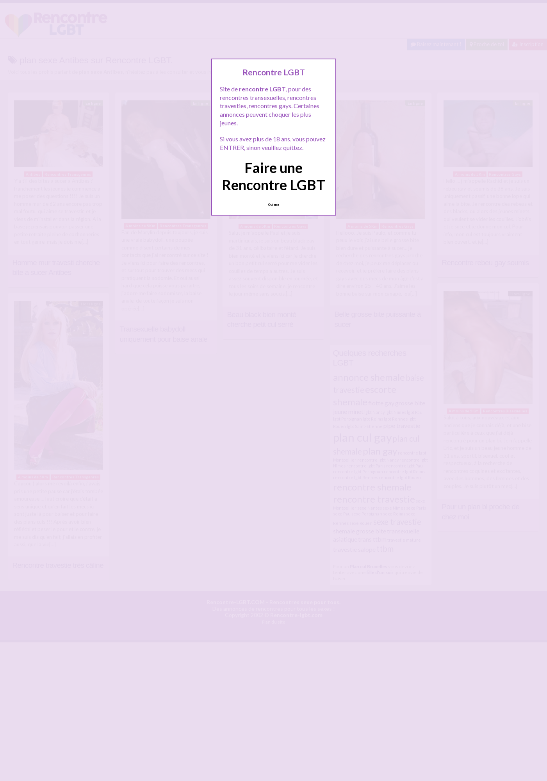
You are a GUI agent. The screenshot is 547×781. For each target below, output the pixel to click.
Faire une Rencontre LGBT (273, 176)
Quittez (273, 205)
